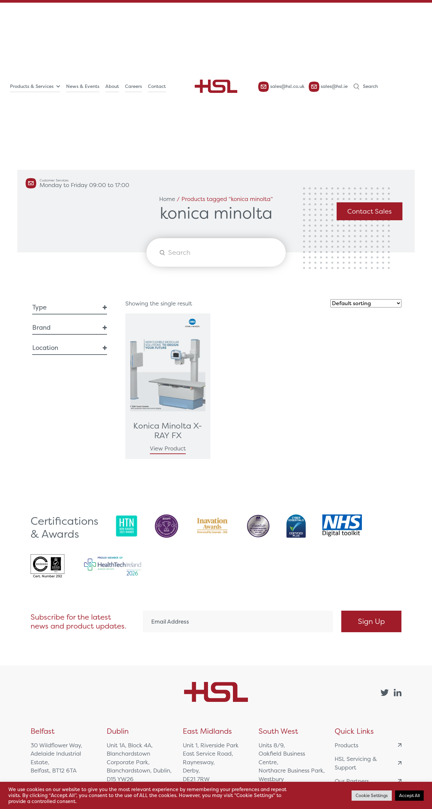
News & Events (82, 86)
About (112, 86)
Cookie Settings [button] (372, 795)
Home (167, 198)
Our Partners (368, 780)
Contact (157, 86)
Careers (133, 86)
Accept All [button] (409, 795)
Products (368, 745)
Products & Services (32, 86)
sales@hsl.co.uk (281, 87)
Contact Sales (369, 211)
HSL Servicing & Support (368, 763)
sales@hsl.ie (328, 87)
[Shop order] (365, 303)
